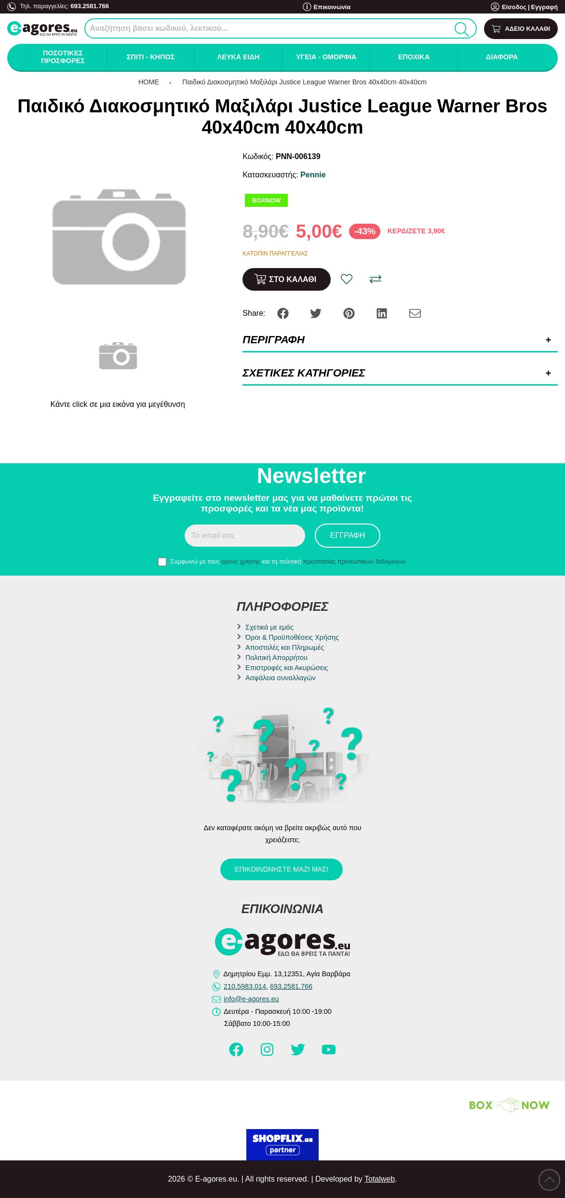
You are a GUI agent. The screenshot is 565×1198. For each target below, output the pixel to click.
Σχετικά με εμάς (269, 627)
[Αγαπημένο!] (346, 279)
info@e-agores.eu (251, 999)
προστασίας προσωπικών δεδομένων (354, 561)
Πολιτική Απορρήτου (276, 657)
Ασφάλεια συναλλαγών (280, 678)
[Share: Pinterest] (350, 313)
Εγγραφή (544, 7)
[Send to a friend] (415, 313)
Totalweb (379, 1179)
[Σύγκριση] (375, 279)
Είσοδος (514, 7)
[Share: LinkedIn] (383, 313)
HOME (148, 82)
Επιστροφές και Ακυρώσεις (286, 668)
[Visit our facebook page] (237, 1054)
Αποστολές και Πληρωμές (284, 647)
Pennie (312, 175)
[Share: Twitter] (316, 313)
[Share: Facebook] (284, 313)
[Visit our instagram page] (268, 1054)
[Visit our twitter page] (299, 1054)
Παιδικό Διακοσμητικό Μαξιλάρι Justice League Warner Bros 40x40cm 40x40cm (304, 82)
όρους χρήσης (240, 561)
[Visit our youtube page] (329, 1054)
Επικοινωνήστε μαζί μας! (281, 869)
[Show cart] (521, 28)
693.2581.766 (89, 6)
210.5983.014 (245, 986)
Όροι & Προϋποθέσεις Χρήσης (292, 637)
